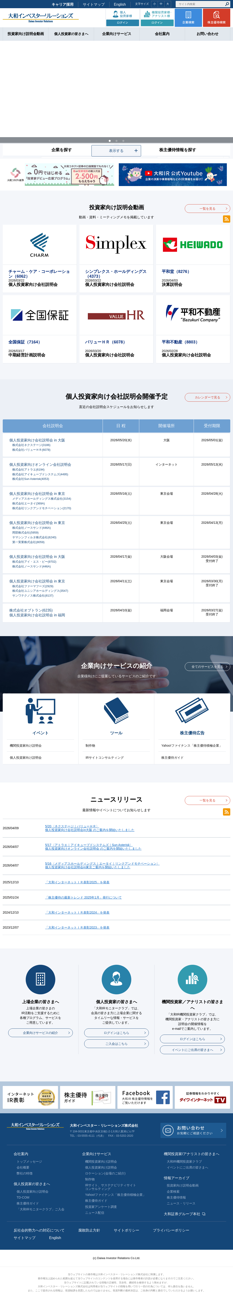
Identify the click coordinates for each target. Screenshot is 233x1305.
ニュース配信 (94, 1212)
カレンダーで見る (207, 397)
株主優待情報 (176, 1197)
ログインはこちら (116, 1033)
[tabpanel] (116, 100)
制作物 (90, 745)
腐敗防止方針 (89, 1230)
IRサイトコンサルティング (105, 757)
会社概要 (23, 1167)
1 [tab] (109, 140)
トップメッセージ (29, 1161)
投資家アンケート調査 (101, 1207)
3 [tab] (123, 140)
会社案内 (21, 1154)
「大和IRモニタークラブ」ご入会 (40, 1209)
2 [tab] (116, 140)
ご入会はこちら (116, 1044)
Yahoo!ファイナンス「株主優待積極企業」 (191, 745)
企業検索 (173, 1191)
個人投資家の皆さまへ (32, 1184)
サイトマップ (94, 4)
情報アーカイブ (176, 1178)
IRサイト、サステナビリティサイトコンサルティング (110, 1187)
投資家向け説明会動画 (183, 1185)
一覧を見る (207, 208)
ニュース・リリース (181, 1203)
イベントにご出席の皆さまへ (192, 1050)
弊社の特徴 (25, 1173)
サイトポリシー (126, 1230)
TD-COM (23, 1197)
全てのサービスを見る (207, 666)
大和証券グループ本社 (182, 1214)
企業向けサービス (96, 1154)
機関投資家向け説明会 (26, 745)
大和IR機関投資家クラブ (184, 1161)
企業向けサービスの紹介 (40, 1033)
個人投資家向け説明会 (26, 757)
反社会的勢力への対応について (39, 1230)
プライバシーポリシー (171, 1230)
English (120, 4)
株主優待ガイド (172, 757)
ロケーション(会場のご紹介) (105, 1173)
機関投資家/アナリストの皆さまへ (191, 1154)
